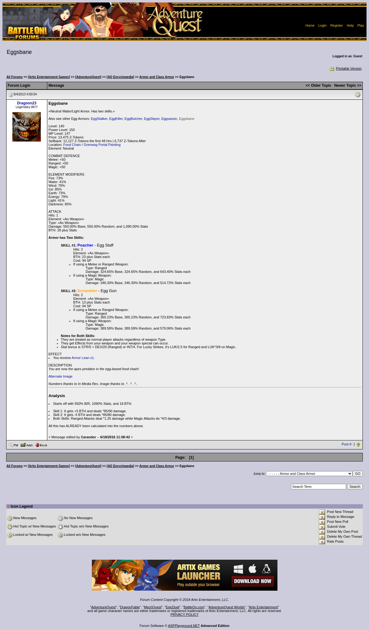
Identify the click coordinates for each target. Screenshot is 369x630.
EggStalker (99, 118)
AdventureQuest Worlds (226, 607)
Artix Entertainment (263, 607)
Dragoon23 (26, 103)
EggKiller (115, 118)
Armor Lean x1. (83, 358)
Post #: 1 (348, 444)
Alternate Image (61, 376)
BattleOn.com (194, 607)
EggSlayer (152, 118)
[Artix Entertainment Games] (49, 77)
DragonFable (130, 607)
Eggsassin (169, 118)
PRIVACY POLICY (184, 614)
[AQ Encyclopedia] (120, 77)
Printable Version (345, 68)
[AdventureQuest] (88, 77)
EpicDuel (172, 607)
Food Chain (72, 145)
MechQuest (152, 607)
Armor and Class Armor (156, 77)
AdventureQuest (103, 607)
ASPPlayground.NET (184, 626)
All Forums (14, 77)
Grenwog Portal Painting (102, 145)
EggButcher (133, 118)
